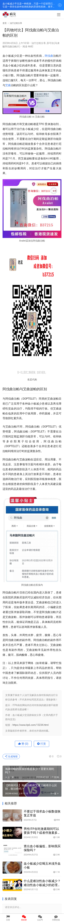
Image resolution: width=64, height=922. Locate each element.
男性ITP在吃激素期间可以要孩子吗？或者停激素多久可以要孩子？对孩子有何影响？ (42, 831)
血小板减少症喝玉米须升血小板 (42, 865)
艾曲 (8, 85)
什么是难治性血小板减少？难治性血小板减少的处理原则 (42, 883)
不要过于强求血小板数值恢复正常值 (42, 813)
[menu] (58, 15)
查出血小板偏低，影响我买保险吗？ (42, 848)
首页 (5, 23)
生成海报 (11, 756)
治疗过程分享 (38, 43)
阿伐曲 (49, 55)
